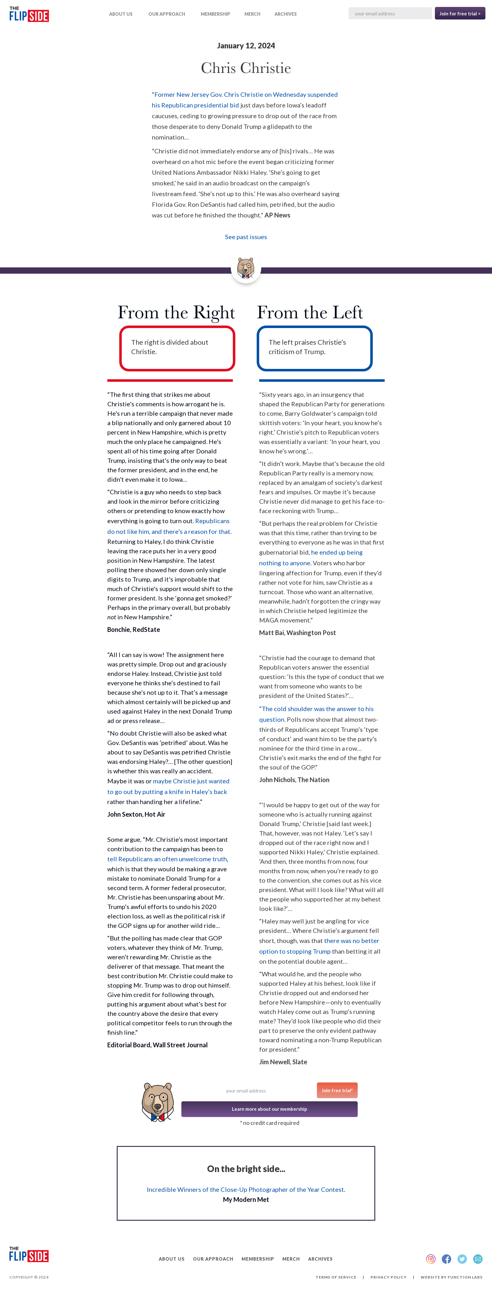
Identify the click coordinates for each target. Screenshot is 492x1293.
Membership (215, 14)
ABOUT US (121, 14)
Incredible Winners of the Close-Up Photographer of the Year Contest (245, 1189)
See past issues (246, 236)
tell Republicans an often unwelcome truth (167, 859)
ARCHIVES (286, 14)
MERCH (252, 14)
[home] (29, 15)
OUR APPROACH (166, 14)
